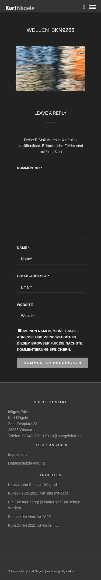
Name (23, 248)
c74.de (70, 571)
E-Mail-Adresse (33, 276)
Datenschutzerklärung (26, 463)
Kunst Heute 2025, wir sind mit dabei (38, 493)
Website (25, 305)
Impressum (17, 454)
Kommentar (29, 168)
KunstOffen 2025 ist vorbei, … (33, 525)
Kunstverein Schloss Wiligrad (32, 484)
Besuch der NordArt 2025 (29, 517)
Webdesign (54, 571)
